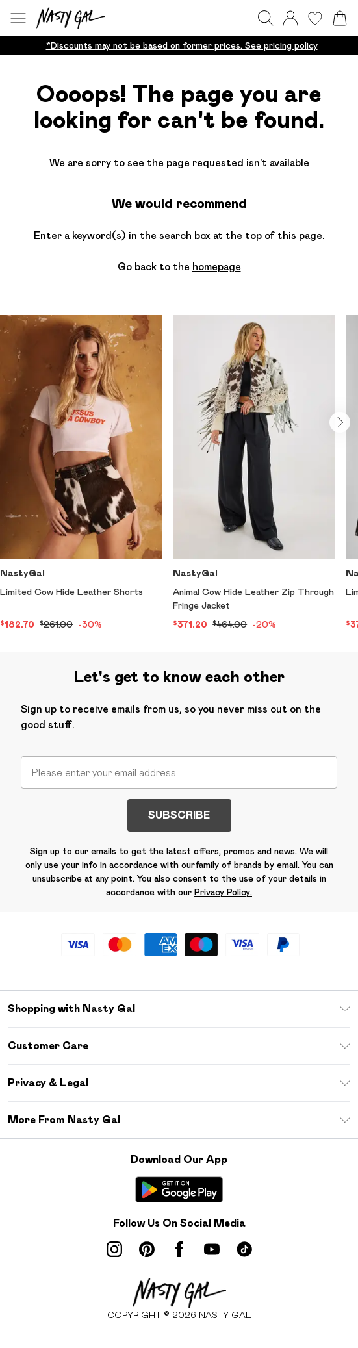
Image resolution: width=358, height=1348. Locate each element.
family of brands (228, 864)
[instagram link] (114, 1249)
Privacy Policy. (223, 892)
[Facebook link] (179, 1249)
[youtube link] (212, 1249)
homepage (216, 266)
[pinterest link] (147, 1249)
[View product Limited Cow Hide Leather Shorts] (81, 473)
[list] (179, 46)
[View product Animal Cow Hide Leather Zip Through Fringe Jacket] (254, 473)
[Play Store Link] (179, 1189)
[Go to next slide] (339, 422)
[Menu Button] (18, 18)
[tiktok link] (244, 1249)
